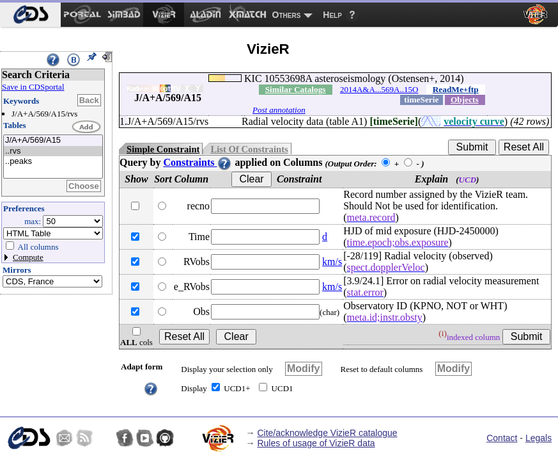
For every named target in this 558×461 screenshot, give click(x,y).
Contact (501, 438)
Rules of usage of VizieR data (316, 443)
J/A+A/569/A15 (53, 140)
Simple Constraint (163, 149)
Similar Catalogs (295, 89)
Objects (465, 99)
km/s (332, 261)
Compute (28, 257)
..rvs (53, 151)
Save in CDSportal (33, 87)
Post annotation (279, 110)
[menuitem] (30, 15)
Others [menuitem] (286, 15)
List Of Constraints (249, 149)
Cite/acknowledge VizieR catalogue (327, 433)
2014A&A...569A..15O (379, 89)
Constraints (197, 162)
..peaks (53, 161)
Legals (538, 438)
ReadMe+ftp (456, 89)
